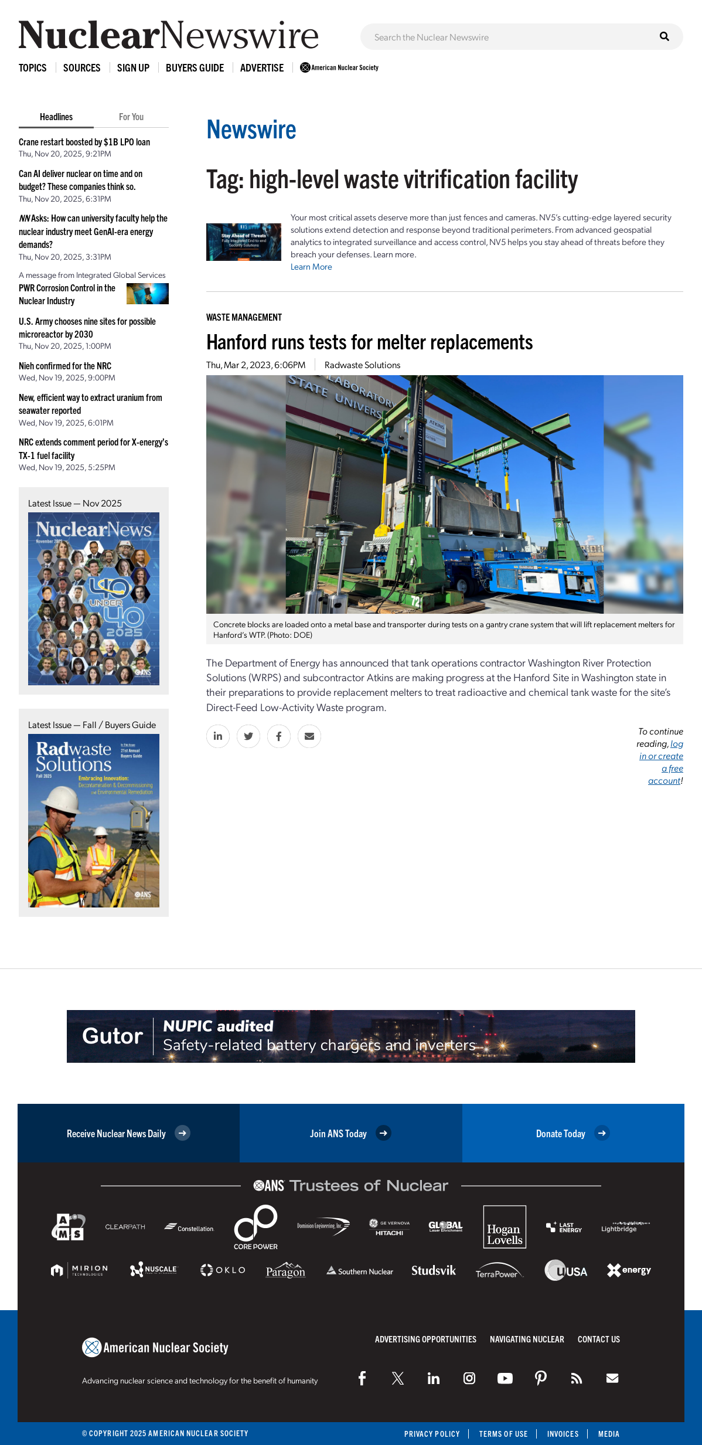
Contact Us (599, 1338)
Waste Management (244, 316)
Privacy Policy (432, 1434)
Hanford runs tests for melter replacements (369, 340)
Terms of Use (503, 1434)
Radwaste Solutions (362, 364)
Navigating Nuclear (527, 1338)
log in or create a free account (661, 761)
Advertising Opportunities (425, 1338)
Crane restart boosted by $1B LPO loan (84, 141)
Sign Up (133, 67)
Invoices (563, 1434)
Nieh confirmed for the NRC (65, 365)
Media (609, 1434)
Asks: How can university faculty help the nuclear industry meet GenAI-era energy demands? (93, 231)
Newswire (251, 127)
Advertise (262, 67)
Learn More (311, 266)
